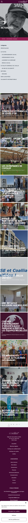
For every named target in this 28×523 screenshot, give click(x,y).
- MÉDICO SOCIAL (5, 63)
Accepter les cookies (14, 511)
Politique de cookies (14, 451)
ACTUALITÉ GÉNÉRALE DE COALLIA (10, 65)
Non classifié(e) (5, 76)
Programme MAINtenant (14, 497)
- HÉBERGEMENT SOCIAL (7, 57)
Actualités (14, 443)
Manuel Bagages (14, 500)
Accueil (3, 38)
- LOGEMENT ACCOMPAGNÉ (8, 60)
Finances (14, 470)
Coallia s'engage (14, 488)
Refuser (14, 515)
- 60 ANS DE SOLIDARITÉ (7, 68)
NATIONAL (3, 71)
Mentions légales (14, 446)
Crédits (14, 453)
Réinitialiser (5, 48)
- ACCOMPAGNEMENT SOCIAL (8, 54)
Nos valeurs (14, 464)
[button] (26, 503)
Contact (14, 482)
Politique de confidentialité (14, 448)
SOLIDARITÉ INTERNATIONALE (9, 79)
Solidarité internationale (14, 495)
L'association (14, 459)
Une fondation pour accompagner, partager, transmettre (14, 492)
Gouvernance (14, 467)
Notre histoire (14, 462)
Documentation (14, 475)
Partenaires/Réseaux (14, 472)
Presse (14, 480)
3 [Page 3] (13, 424)
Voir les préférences (14, 519)
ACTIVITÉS (3, 52)
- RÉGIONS (4, 74)
